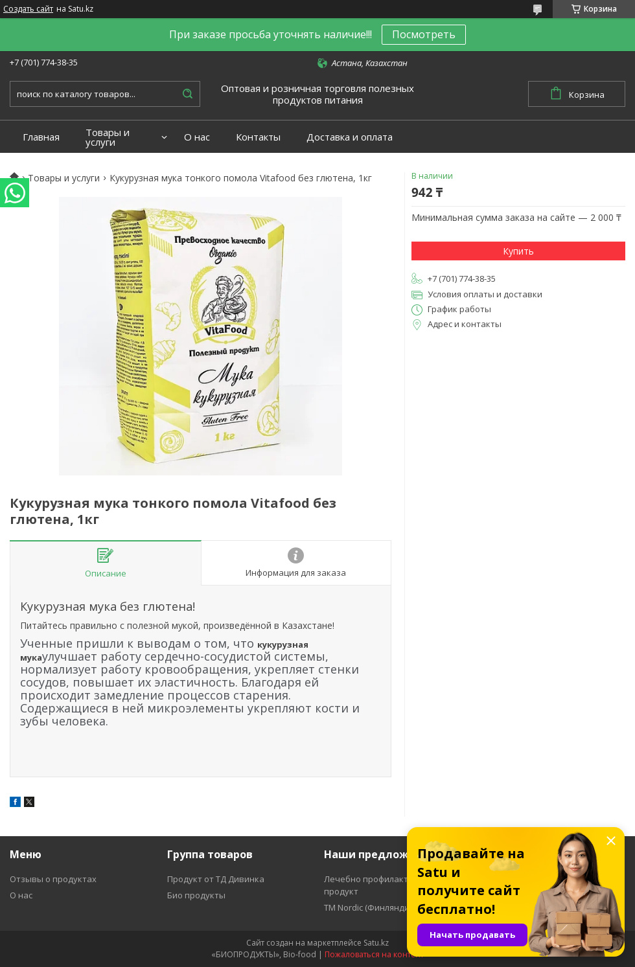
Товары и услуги (108, 137)
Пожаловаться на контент (374, 954)
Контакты (258, 137)
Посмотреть (424, 34)
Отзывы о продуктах (53, 879)
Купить (518, 251)
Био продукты (196, 895)
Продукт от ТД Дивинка (215, 879)
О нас (197, 137)
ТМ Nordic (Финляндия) (370, 907)
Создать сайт (28, 9)
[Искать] (187, 94)
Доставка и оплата (349, 137)
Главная (41, 137)
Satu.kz (376, 942)
